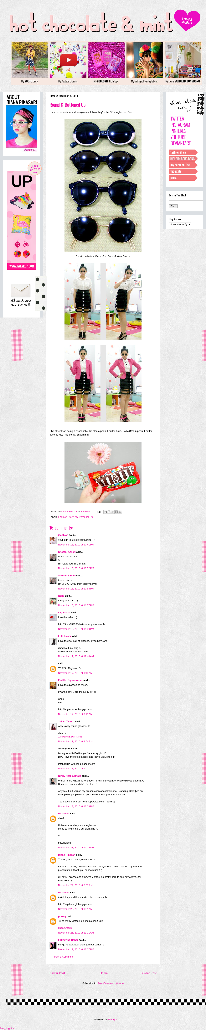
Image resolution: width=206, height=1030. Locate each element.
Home (104, 973)
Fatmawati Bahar (68, 940)
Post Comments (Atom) (111, 983)
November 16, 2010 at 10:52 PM (76, 568)
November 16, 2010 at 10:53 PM (76, 588)
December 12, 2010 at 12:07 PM (76, 949)
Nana (61, 595)
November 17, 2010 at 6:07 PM (75, 768)
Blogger (112, 1019)
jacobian (63, 535)
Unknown (64, 813)
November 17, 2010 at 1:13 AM (75, 673)
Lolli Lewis (64, 636)
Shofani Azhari (67, 551)
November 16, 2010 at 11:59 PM (76, 629)
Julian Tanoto (66, 721)
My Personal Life (84, 516)
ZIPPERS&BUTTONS (70, 736)
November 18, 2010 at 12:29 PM (76, 806)
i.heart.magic (65, 927)
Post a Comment (63, 956)
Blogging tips (7, 1028)
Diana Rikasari (66, 854)
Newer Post (57, 973)
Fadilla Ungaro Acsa (70, 680)
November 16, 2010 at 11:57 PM (76, 605)
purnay (62, 916)
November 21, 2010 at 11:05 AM (76, 847)
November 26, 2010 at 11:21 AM (76, 932)
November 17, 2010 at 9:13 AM (75, 714)
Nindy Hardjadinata (69, 775)
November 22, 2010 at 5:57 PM (75, 885)
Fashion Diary (66, 516)
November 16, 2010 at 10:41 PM (76, 544)
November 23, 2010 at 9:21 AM (75, 909)
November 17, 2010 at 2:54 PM (75, 741)
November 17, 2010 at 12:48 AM (76, 656)
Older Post (149, 973)
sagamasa (64, 612)
